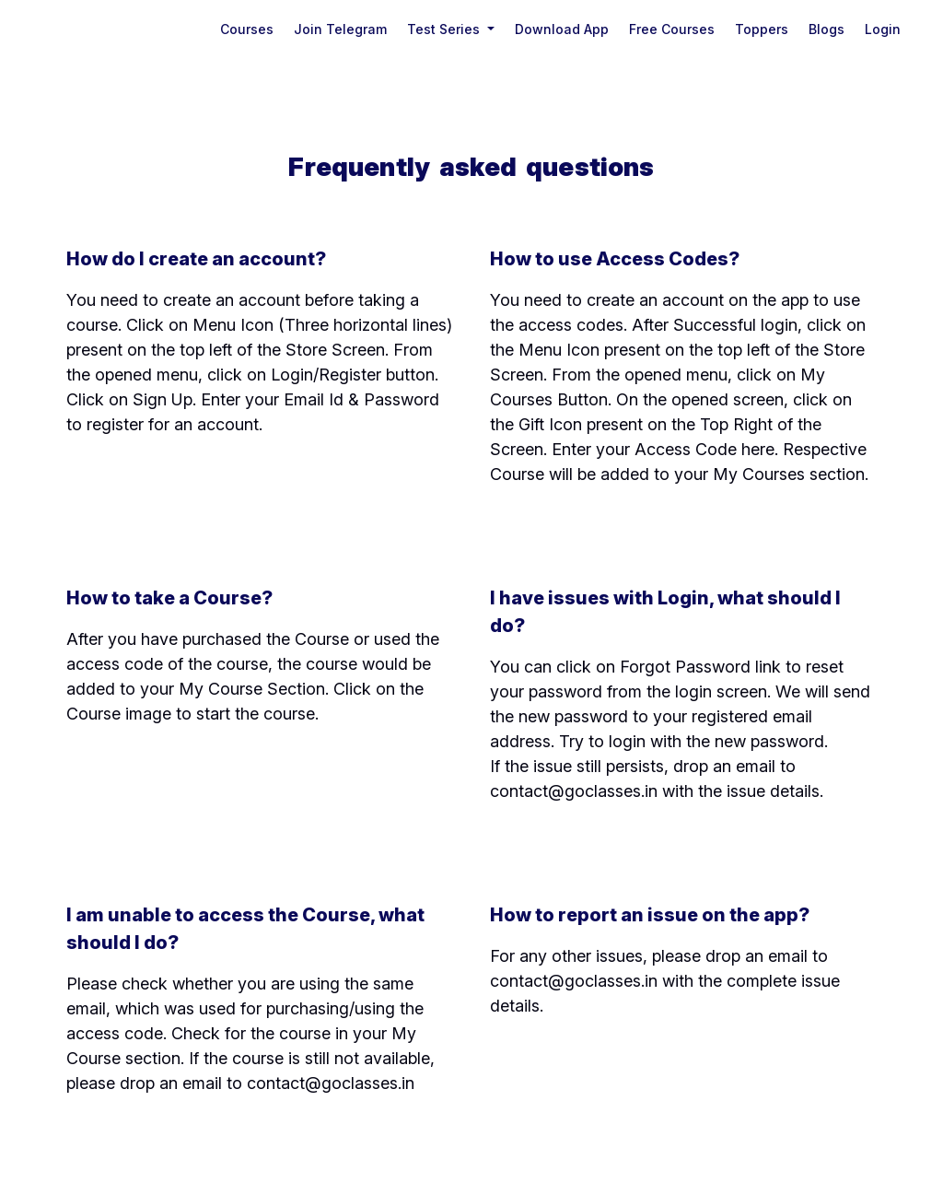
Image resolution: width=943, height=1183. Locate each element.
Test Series (445, 29)
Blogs (826, 29)
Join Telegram (340, 29)
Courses (247, 29)
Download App (562, 29)
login (883, 29)
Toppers (761, 29)
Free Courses (672, 29)
